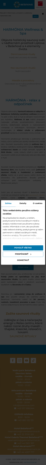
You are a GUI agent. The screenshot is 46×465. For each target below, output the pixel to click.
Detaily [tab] (23, 203)
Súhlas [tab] (8, 203)
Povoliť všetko (23, 248)
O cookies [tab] (37, 203)
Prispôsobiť (23, 254)
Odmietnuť (23, 260)
